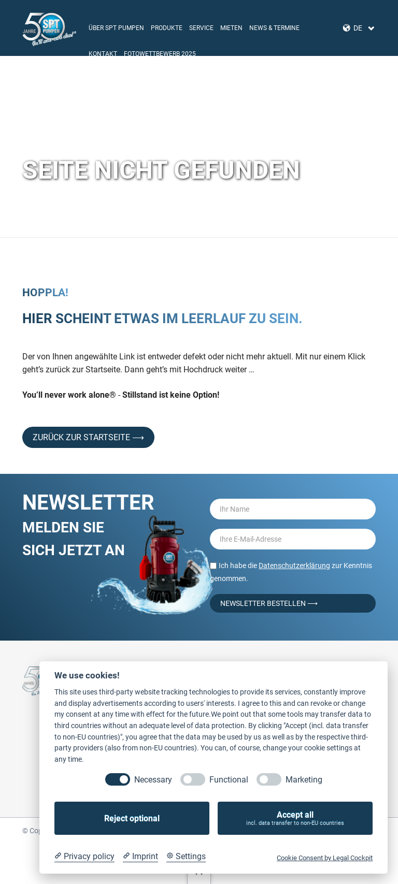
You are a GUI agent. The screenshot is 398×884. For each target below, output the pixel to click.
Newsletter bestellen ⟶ (269, 603)
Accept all (295, 818)
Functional (228, 780)
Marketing (304, 780)
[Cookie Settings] (186, 856)
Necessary (153, 780)
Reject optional (132, 818)
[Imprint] (140, 856)
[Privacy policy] (84, 856)
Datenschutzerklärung (294, 565)
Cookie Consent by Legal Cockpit (325, 858)
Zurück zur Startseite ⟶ (88, 437)
